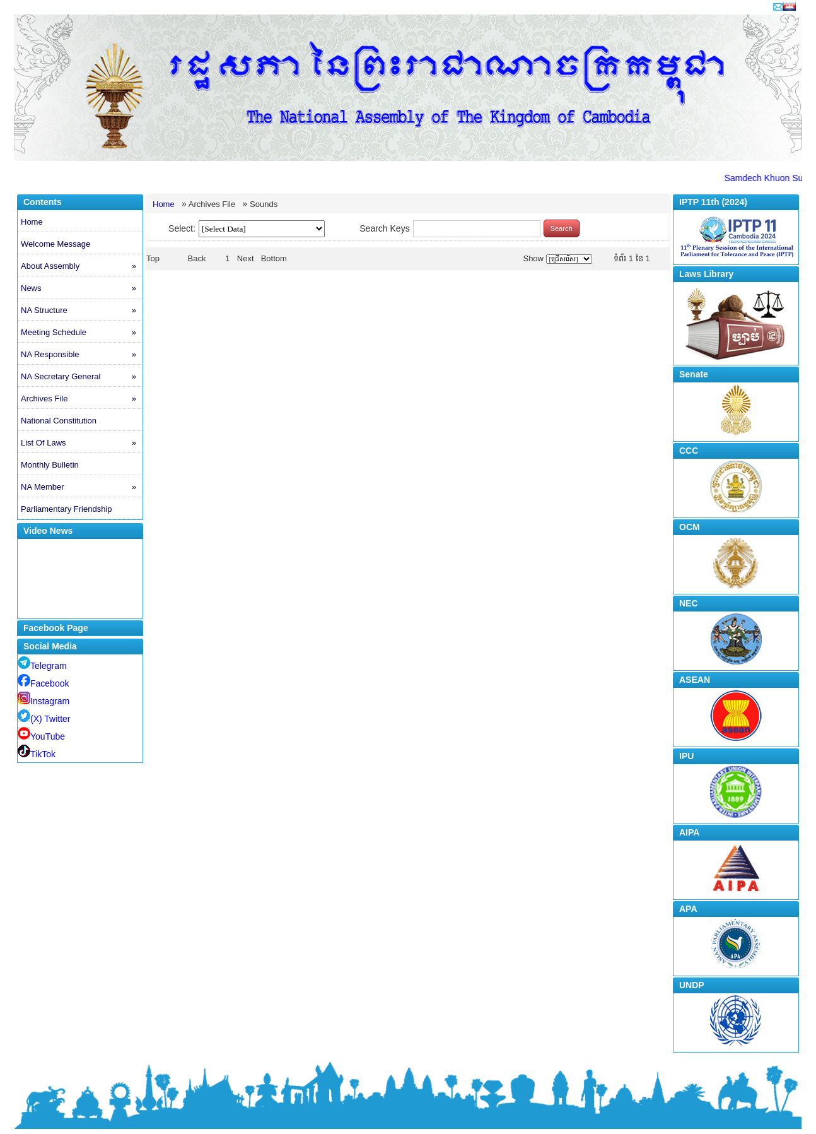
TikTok (36, 754)
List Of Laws (82, 443)
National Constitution (58, 420)
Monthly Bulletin (50, 465)
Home (32, 222)
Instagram (43, 701)
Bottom (274, 258)
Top (153, 258)
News (82, 288)
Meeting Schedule (82, 332)
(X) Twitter (44, 719)
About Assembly (82, 266)
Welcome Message (55, 244)
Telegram (42, 666)
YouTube (41, 736)
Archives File (82, 399)
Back (197, 258)
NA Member (82, 487)
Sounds (263, 204)
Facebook (43, 683)
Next (245, 258)
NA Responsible (82, 354)
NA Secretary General (82, 377)
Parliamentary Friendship (66, 509)
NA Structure (82, 310)
